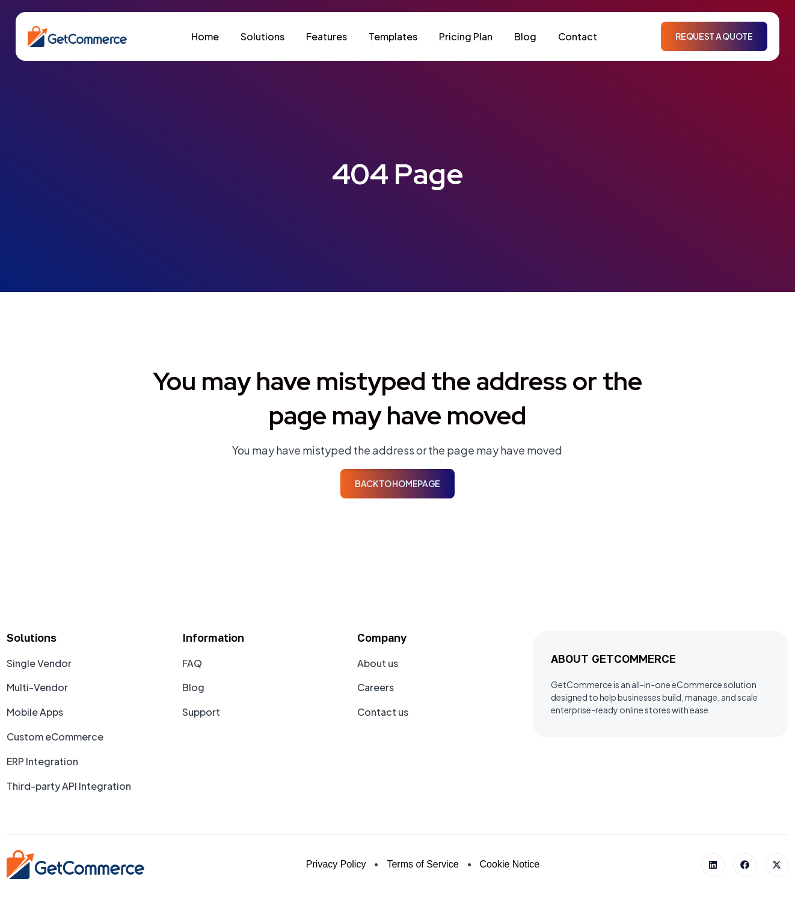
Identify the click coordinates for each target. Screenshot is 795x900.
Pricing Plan (466, 36)
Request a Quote (713, 36)
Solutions (262, 36)
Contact (577, 36)
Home (205, 36)
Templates (393, 36)
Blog (525, 36)
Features (326, 36)
